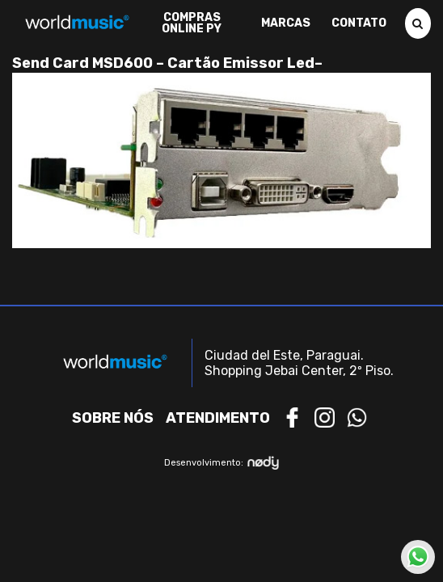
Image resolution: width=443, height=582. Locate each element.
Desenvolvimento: (222, 463)
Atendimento (218, 418)
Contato (358, 23)
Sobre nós (113, 418)
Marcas (285, 23)
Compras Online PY (192, 23)
